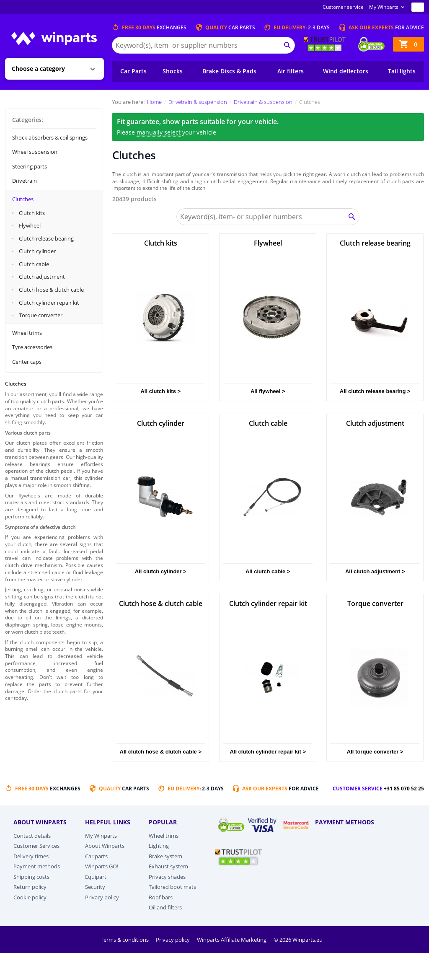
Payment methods (36, 866)
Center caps (26, 361)
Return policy (30, 887)
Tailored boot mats (172, 887)
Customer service (343, 6)
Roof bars (161, 897)
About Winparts (104, 845)
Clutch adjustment (42, 276)
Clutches (23, 199)
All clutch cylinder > (160, 571)
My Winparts (383, 6)
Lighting (159, 845)
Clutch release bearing (46, 238)
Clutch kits (32, 213)
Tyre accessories (32, 347)
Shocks (173, 71)
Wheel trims (27, 333)
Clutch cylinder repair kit (49, 302)
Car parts (96, 856)
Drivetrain (24, 180)
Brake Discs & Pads (229, 71)
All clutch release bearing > (375, 391)
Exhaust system (168, 866)
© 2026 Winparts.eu (298, 939)
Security (95, 887)
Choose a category (38, 69)
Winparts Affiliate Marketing (232, 939)
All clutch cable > (268, 571)
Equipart (95, 876)
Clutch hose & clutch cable (51, 289)
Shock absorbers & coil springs (50, 137)
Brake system (165, 856)
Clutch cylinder (37, 251)
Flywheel (30, 225)
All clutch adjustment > (375, 571)
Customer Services (36, 845)
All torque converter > (375, 751)
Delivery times (31, 856)
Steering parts (29, 166)
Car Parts (133, 71)
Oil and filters (165, 907)
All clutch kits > (160, 391)
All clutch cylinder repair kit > (268, 751)
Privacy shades (167, 876)
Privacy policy (102, 897)
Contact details (32, 835)
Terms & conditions (125, 939)
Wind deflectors (345, 71)
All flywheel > (268, 391)
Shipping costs (31, 876)
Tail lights (402, 71)
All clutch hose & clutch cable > (161, 751)
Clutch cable (34, 264)
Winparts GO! (101, 866)
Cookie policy (30, 897)
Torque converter (40, 315)
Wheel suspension (34, 151)
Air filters (290, 71)
